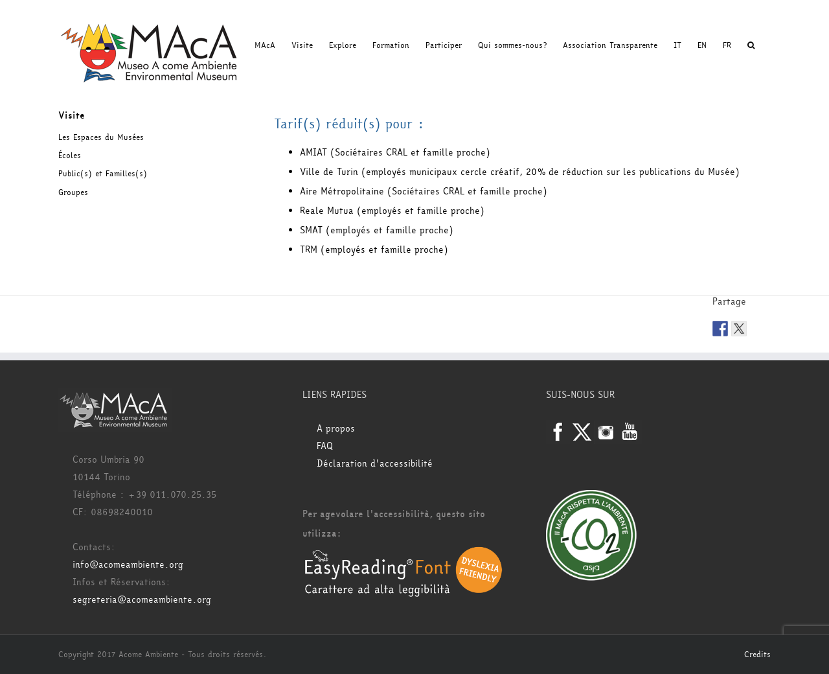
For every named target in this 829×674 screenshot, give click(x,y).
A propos (336, 429)
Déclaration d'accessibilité (375, 464)
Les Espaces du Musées (101, 137)
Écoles (69, 155)
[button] (751, 45)
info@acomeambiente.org (128, 565)
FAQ (325, 446)
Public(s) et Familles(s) (102, 174)
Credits (757, 654)
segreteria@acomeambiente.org (142, 600)
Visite (71, 115)
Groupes (73, 192)
